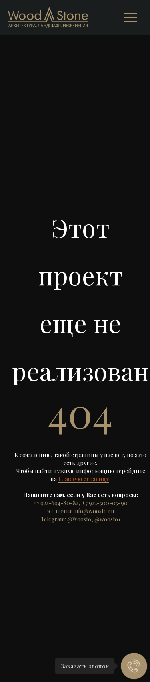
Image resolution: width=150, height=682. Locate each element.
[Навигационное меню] (130, 17)
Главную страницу (83, 479)
